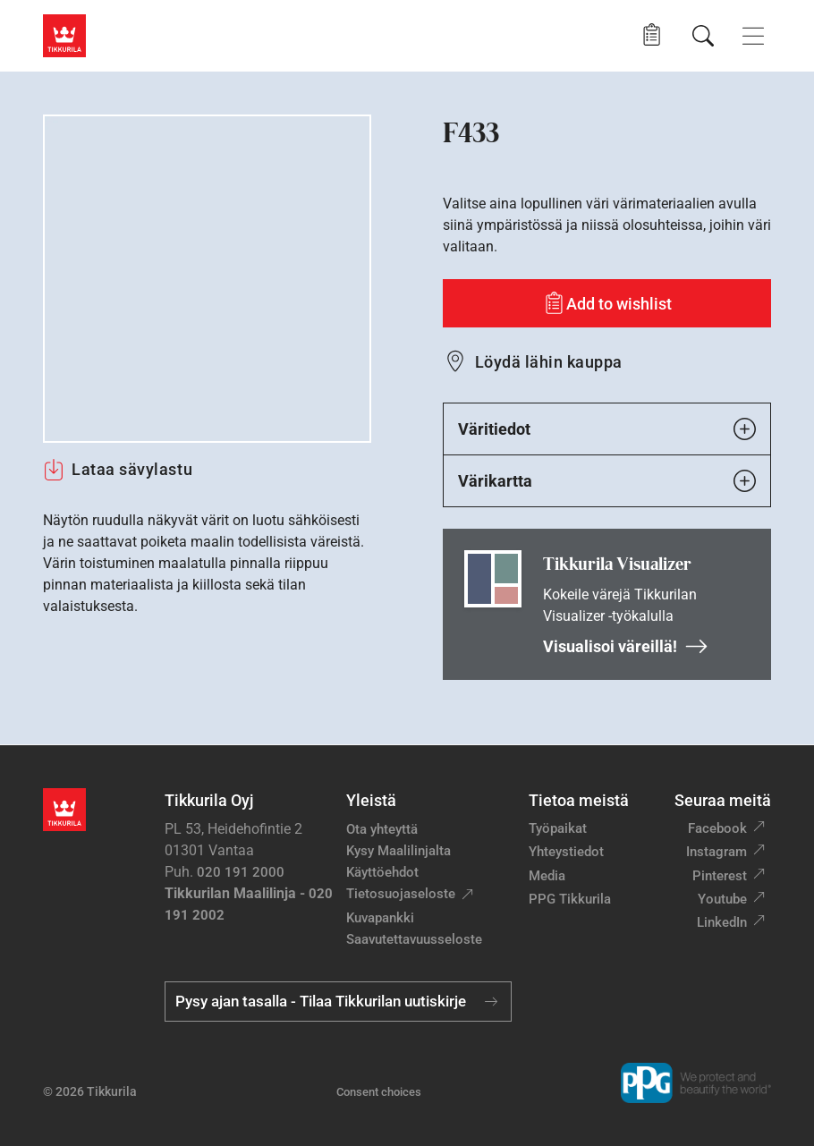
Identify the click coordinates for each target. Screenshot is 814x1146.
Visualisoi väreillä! (625, 646)
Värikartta (607, 481)
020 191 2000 (240, 872)
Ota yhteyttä (382, 829)
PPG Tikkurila (570, 899)
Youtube (722, 899)
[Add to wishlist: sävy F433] (607, 303)
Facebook (717, 828)
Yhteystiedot (566, 852)
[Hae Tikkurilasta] (703, 36)
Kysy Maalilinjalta (398, 851)
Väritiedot (607, 429)
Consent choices (378, 1092)
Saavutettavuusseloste (414, 939)
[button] (652, 35)
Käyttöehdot (382, 872)
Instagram (716, 852)
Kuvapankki (380, 918)
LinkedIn (722, 922)
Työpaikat (558, 828)
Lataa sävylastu (117, 469)
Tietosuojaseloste (400, 894)
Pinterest (719, 876)
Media (547, 876)
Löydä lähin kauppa (549, 361)
